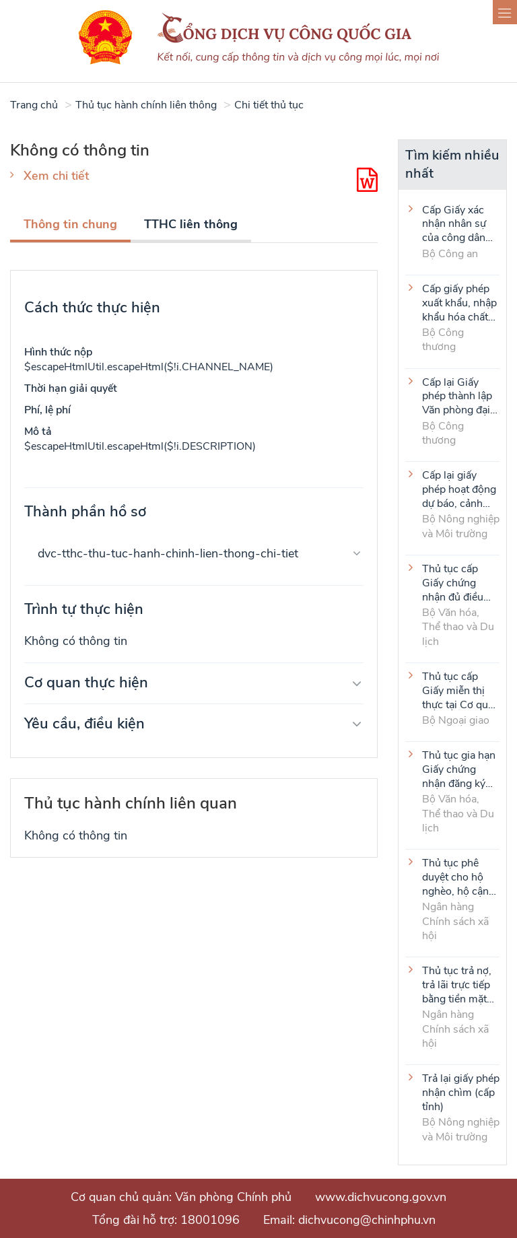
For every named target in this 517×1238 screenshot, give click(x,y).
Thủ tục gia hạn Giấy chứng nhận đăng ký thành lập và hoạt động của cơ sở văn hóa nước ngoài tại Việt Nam (458, 769)
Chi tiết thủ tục (269, 105)
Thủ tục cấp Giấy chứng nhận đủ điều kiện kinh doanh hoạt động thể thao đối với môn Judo (459, 582)
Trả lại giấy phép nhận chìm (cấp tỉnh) (460, 1092)
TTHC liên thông (191, 224)
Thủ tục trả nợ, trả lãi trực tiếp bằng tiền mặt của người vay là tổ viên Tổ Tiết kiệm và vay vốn (460, 984)
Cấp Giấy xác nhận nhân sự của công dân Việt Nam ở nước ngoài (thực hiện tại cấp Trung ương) (454, 223)
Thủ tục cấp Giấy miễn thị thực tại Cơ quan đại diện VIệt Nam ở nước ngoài (460, 690)
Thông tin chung (70, 224)
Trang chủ (34, 105)
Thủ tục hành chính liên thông (146, 105)
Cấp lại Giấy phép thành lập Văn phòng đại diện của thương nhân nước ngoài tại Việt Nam (460, 396)
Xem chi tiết (56, 176)
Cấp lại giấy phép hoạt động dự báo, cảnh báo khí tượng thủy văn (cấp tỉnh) (459, 489)
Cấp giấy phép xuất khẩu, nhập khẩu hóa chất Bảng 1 (459, 302)
